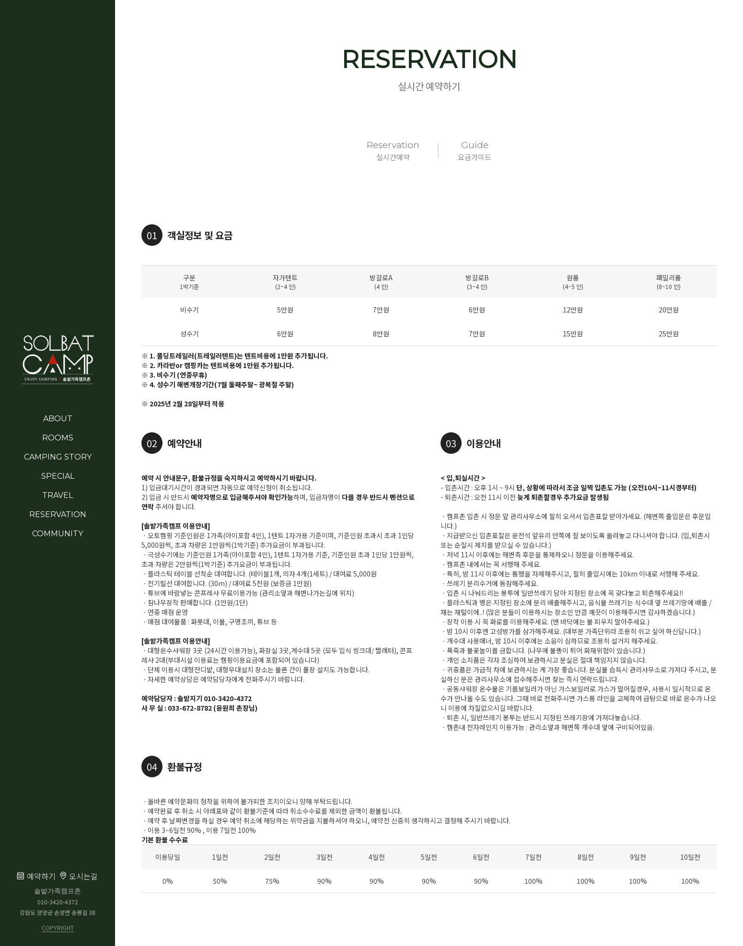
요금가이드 (474, 150)
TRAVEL (57, 495)
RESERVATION (57, 514)
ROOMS (57, 437)
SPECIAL (57, 476)
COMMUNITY (57, 533)
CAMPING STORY (58, 456)
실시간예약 (393, 150)
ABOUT (57, 418)
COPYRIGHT (58, 928)
